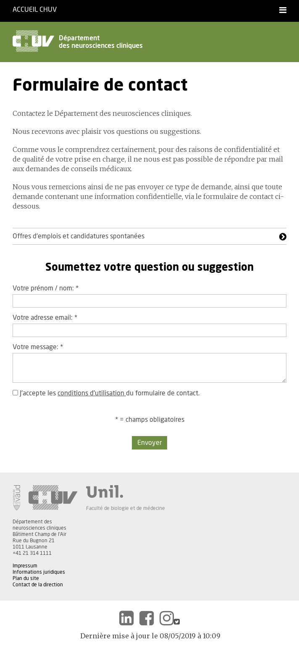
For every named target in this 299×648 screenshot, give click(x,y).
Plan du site (26, 578)
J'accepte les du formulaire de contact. (106, 393)
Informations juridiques (39, 572)
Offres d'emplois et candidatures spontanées (78, 236)
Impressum (25, 565)
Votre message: (38, 347)
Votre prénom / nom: (46, 288)
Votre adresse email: (45, 317)
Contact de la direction (38, 584)
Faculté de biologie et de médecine (125, 508)
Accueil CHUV (35, 9)
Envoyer (149, 442)
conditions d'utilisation (92, 393)
